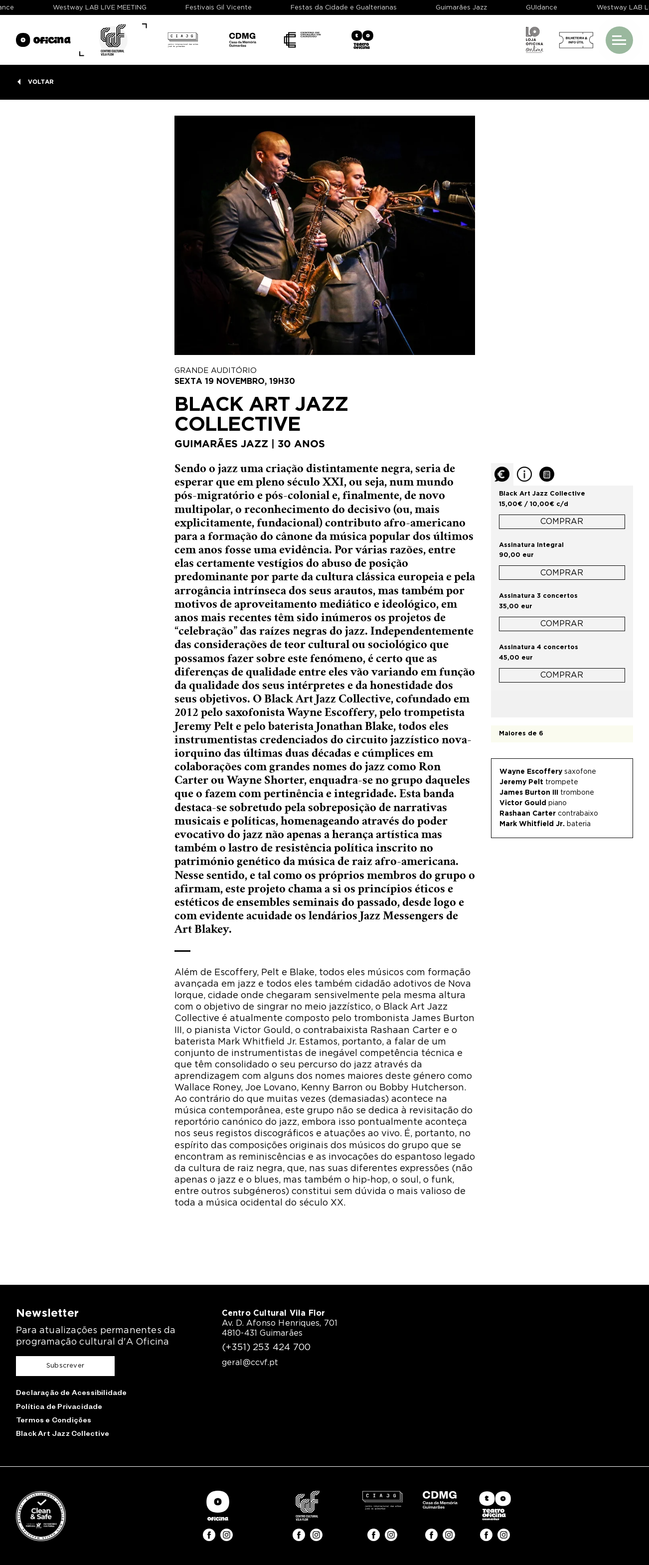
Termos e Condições (54, 1421)
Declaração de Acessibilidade (71, 1394)
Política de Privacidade (59, 1408)
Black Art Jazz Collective (62, 1435)
